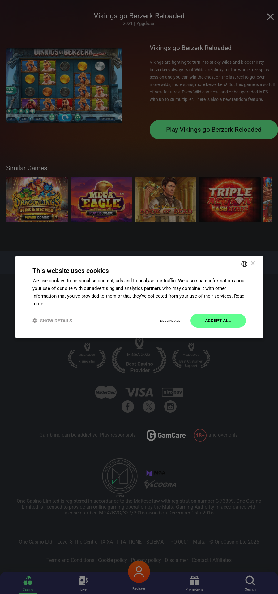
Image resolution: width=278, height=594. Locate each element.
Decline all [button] (170, 320)
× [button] (252, 263)
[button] (52, 320)
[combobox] (244, 264)
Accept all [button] (218, 320)
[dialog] (139, 297)
